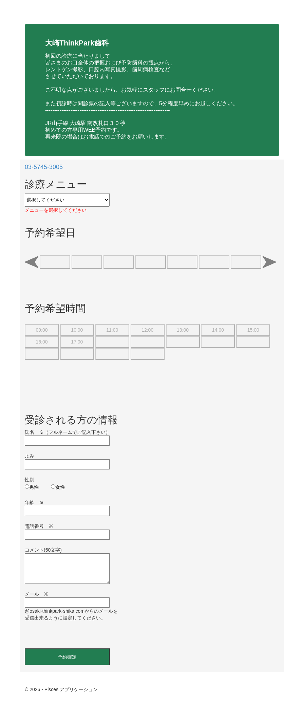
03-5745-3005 (44, 167)
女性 (60, 487)
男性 (34, 487)
